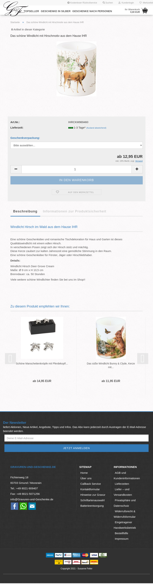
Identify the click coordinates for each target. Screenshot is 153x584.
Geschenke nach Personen (92, 11)
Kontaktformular (90, 490)
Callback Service (90, 484)
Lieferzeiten (122, 484)
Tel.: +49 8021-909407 (24, 489)
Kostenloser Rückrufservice (82, 2)
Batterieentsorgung (92, 506)
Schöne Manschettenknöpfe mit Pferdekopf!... (42, 363)
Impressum (121, 539)
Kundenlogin (126, 2)
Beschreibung (25, 211)
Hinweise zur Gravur (92, 495)
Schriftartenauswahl (92, 501)
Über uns (86, 479)
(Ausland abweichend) (96, 128)
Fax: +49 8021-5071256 (25, 494)
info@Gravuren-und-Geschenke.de (31, 500)
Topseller (31, 11)
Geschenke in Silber (56, 11)
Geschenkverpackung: (25, 137)
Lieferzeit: (17, 127)
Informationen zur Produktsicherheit (74, 211)
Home (84, 473)
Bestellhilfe (121, 533)
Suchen (108, 2)
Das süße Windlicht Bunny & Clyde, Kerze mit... (111, 365)
